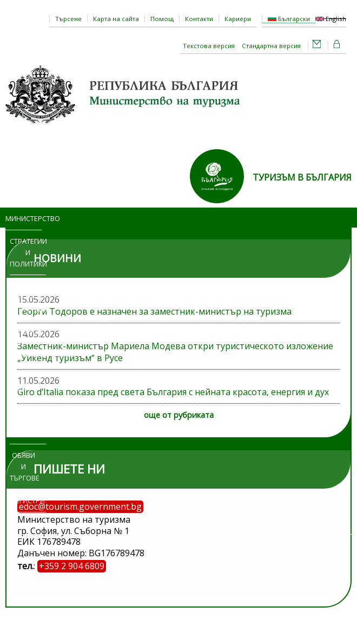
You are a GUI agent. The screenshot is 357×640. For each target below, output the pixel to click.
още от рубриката (179, 415)
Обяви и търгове (23, 466)
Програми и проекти (28, 320)
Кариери (237, 19)
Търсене (68, 19)
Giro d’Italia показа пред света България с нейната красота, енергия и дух (173, 392)
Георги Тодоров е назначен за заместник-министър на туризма (154, 311)
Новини (28, 286)
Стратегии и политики (28, 252)
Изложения (28, 433)
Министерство (23, 218)
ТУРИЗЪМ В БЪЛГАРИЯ (302, 177)
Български (289, 19)
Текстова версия (209, 46)
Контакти (199, 19)
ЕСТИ (181, 523)
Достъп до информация (28, 399)
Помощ (162, 19)
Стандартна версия (271, 46)
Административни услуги (36, 359)
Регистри (28, 500)
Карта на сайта (116, 19)
